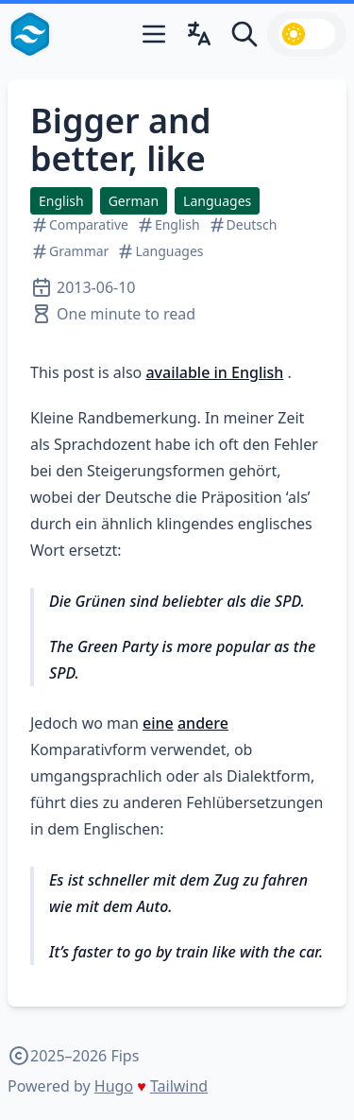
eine (158, 723)
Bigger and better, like (120, 139)
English (61, 201)
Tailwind (179, 1086)
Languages (217, 201)
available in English (214, 372)
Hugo (113, 1086)
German (134, 201)
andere (202, 723)
